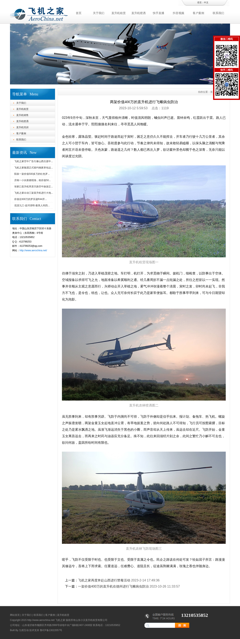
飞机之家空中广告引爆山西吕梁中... (33, 161)
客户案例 (198, 13)
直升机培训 (22, 127)
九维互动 (24, 630)
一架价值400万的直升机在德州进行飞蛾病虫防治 (113, 586)
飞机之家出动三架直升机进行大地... (33, 192)
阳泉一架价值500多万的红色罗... (32, 174)
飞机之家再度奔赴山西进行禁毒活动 (104, 580)
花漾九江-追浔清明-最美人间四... (32, 205)
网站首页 (15, 615)
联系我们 (218, 13)
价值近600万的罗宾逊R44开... (30, 199)
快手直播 (158, 13)
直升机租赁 (118, 13)
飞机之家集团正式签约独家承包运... (33, 167)
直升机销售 (22, 115)
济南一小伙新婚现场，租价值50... (32, 180)
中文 (206, 2)
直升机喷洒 (138, 13)
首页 (78, 13)
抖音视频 (178, 13)
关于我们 (98, 13)
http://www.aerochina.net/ (33, 250)
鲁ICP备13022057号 (51, 630)
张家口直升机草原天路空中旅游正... (33, 186)
